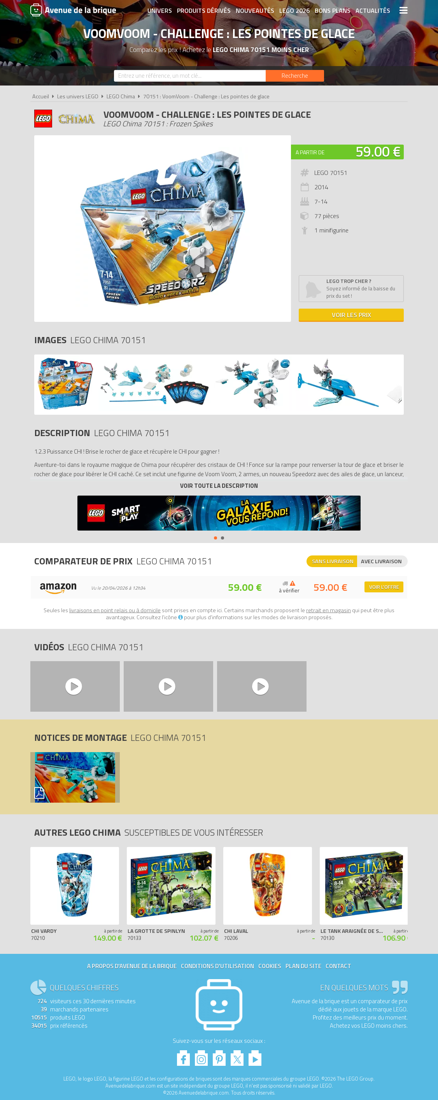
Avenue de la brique (73, 9)
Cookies (269, 966)
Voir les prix (351, 315)
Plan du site (303, 966)
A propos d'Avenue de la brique (132, 966)
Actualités (373, 10)
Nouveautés (255, 10)
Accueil (40, 96)
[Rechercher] (295, 76)
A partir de (310, 152)
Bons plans (332, 10)
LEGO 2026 (294, 10)
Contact (338, 966)
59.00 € (378, 151)
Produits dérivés (204, 10)
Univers (159, 10)
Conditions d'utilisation (217, 966)
